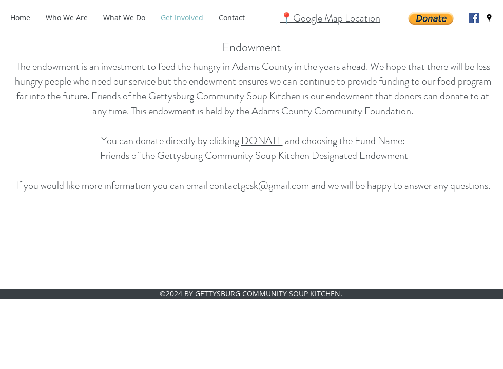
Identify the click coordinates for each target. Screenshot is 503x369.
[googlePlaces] (489, 18)
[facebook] (474, 18)
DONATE (262, 140)
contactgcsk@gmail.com (259, 185)
